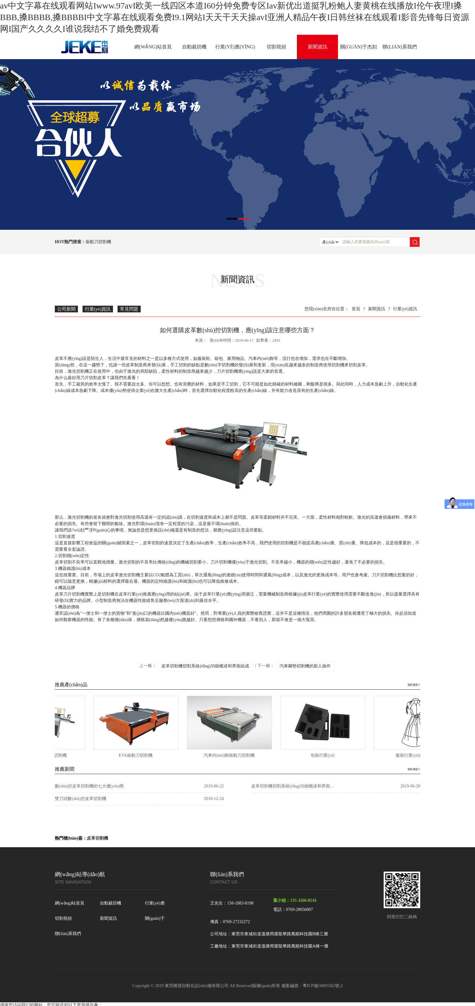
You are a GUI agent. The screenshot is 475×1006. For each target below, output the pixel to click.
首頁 (356, 309)
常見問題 (129, 309)
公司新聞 (66, 309)
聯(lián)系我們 (399, 46)
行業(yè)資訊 (98, 309)
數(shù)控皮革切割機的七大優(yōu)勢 (89, 786)
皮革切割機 (97, 838)
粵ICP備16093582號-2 (323, 985)
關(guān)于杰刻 (358, 46)
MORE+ (414, 685)
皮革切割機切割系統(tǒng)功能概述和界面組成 (205, 666)
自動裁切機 (194, 46)
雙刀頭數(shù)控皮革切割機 (80, 798)
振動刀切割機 (98, 242)
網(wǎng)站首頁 (153, 46)
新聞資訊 (317, 46)
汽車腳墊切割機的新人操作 (305, 666)
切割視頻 (276, 46)
